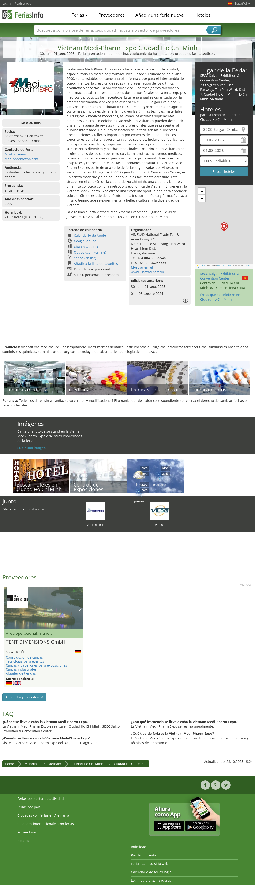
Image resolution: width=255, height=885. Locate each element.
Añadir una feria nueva (159, 15)
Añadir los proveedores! (24, 697)
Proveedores (111, 15)
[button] (224, 227)
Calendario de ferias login (151, 872)
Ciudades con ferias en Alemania (43, 815)
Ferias (79, 15)
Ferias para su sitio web (149, 863)
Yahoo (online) (85, 258)
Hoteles (202, 15)
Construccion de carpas (24, 657)
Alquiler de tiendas (21, 673)
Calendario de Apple (90, 235)
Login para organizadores (151, 880)
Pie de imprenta (143, 855)
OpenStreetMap (224, 265)
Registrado (22, 3)
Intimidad (138, 846)
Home (9, 764)
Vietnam (54, 764)
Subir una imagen (31, 448)
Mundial (31, 764)
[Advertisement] (126, 329)
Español (242, 3)
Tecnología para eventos (25, 661)
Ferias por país (29, 807)
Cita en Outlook (86, 246)
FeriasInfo (25, 14)
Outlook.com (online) (90, 252)
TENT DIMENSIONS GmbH (35, 642)
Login (6, 3)
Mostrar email (16, 154)
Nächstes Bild (80, 608)
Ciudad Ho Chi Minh (87, 764)
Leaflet (201, 265)
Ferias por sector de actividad (40, 798)
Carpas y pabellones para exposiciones (36, 665)
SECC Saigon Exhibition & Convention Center (220, 275)
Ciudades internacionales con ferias (45, 824)
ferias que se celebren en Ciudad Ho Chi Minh (220, 297)
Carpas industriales (21, 669)
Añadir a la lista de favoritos (96, 263)
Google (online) (85, 241)
